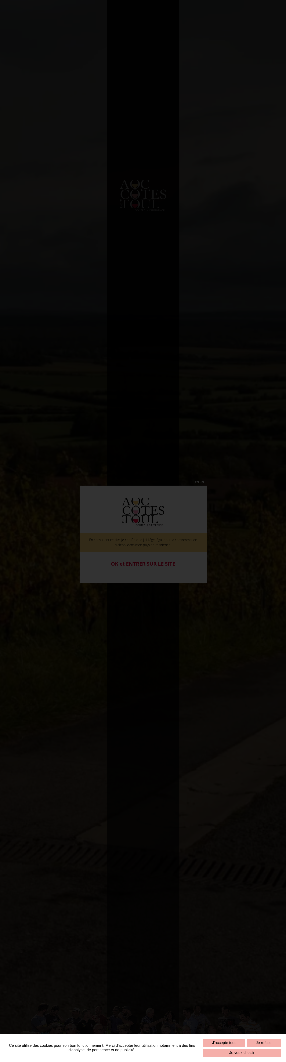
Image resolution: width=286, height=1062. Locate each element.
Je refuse (264, 1043)
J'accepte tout (224, 1043)
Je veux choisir (241, 1053)
